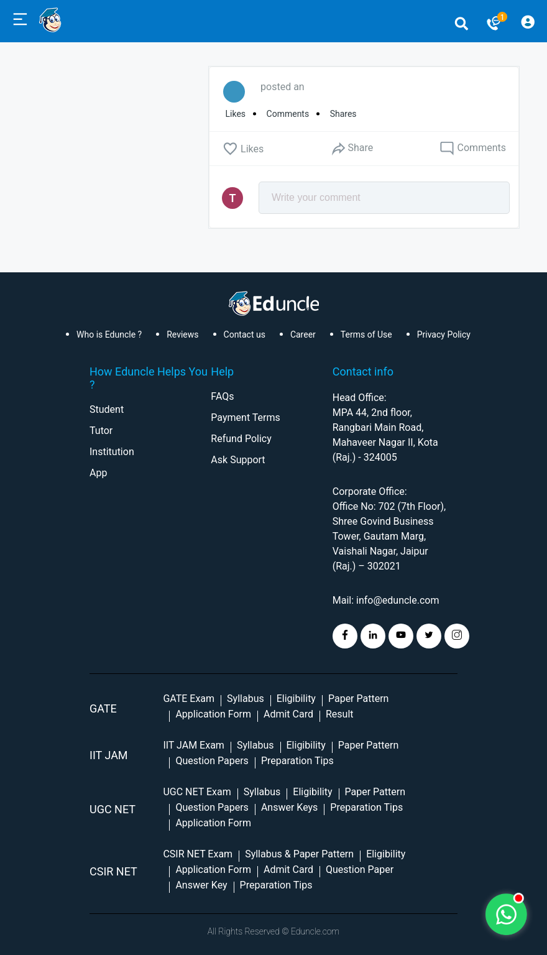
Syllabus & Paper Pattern (299, 854)
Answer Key (201, 885)
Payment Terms (245, 417)
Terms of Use (366, 334)
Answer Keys (289, 807)
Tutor (101, 430)
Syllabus (245, 698)
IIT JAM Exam (193, 745)
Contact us (244, 334)
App (98, 473)
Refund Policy (241, 439)
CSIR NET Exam (197, 854)
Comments (472, 148)
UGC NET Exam (197, 792)
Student (107, 409)
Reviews (182, 334)
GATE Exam (188, 698)
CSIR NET (113, 871)
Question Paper (359, 869)
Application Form (213, 714)
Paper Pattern (358, 698)
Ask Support (238, 460)
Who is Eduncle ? (109, 334)
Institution (112, 452)
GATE (103, 708)
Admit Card (288, 714)
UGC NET (113, 809)
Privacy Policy (444, 334)
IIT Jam (109, 755)
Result (340, 714)
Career (303, 334)
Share (352, 148)
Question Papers (211, 761)
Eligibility (296, 698)
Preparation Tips (297, 761)
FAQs (222, 396)
